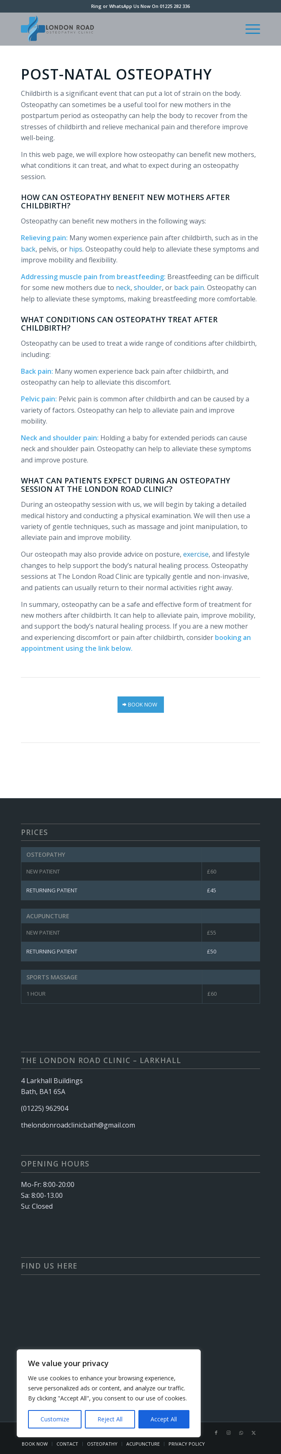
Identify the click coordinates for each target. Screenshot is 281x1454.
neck (123, 287)
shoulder (148, 287)
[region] (109, 1393)
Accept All (164, 1419)
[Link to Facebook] (216, 1432)
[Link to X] (254, 1432)
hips (75, 249)
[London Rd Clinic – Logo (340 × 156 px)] (116, 29)
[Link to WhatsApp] (241, 1432)
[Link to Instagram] (228, 1432)
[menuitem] (248, 29)
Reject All (110, 1419)
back (28, 249)
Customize (55, 1419)
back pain (189, 287)
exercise (196, 554)
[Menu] (248, 29)
